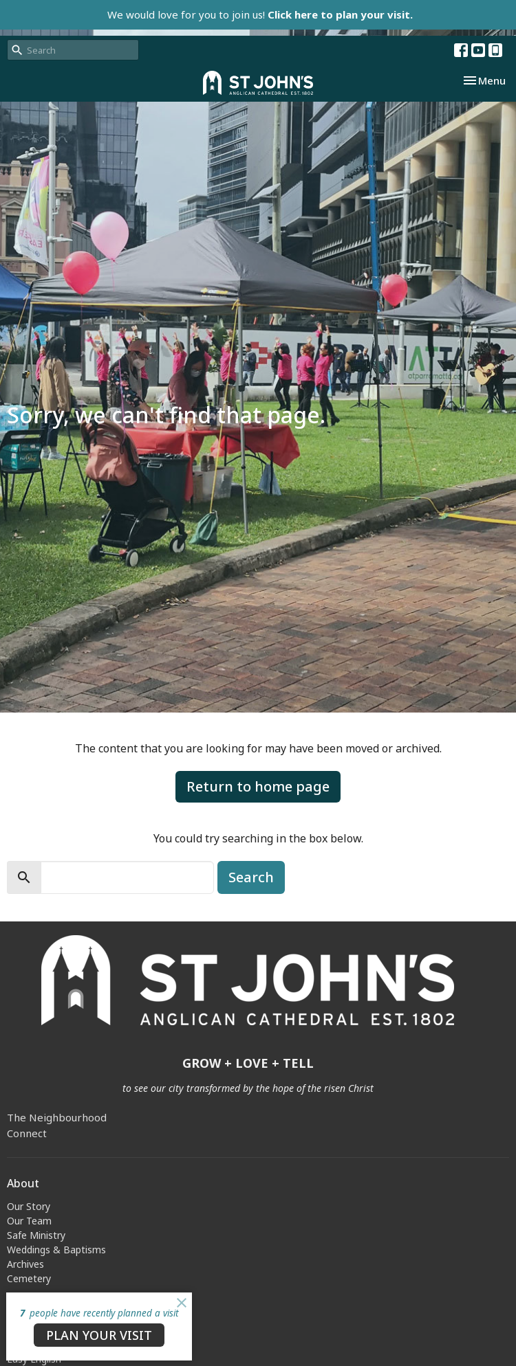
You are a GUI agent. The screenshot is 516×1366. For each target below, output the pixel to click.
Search (251, 877)
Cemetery (29, 1278)
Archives (25, 1263)
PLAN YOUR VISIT (99, 1335)
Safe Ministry (36, 1235)
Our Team (29, 1220)
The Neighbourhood (57, 1117)
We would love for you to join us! (260, 14)
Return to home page (258, 786)
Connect (27, 1133)
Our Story (28, 1206)
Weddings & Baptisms (56, 1249)
